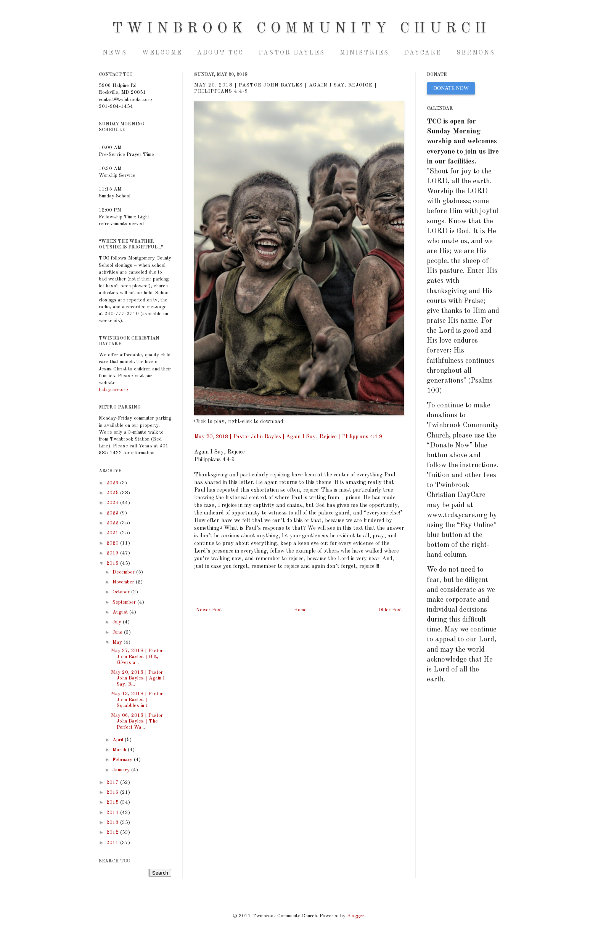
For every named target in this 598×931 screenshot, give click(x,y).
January (122, 770)
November (124, 582)
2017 (113, 782)
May (118, 642)
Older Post (390, 609)
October (122, 592)
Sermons (476, 53)
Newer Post (209, 609)
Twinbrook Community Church (301, 28)
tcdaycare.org (113, 389)
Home (300, 609)
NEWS (115, 53)
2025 (113, 492)
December (124, 572)
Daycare (423, 53)
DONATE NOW (451, 88)
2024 (113, 502)
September (125, 602)
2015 (113, 802)
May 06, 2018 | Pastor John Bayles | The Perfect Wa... (137, 721)
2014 (113, 812)
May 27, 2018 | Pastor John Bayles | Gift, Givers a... (137, 656)
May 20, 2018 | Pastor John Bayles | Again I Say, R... (138, 678)
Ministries (364, 53)
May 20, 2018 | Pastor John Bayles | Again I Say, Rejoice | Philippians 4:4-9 (288, 436)
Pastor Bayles (292, 53)
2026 (113, 483)
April (119, 739)
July (118, 622)
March (120, 749)
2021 (113, 532)
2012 (113, 832)
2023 (113, 513)
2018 (113, 563)
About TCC (220, 53)
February (123, 759)
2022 (113, 523)
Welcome (162, 53)
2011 (113, 842)
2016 (113, 792)
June (118, 632)
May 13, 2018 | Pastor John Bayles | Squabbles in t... (137, 699)
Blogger (355, 915)
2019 (113, 553)
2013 (113, 822)
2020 (113, 543)
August (121, 612)
